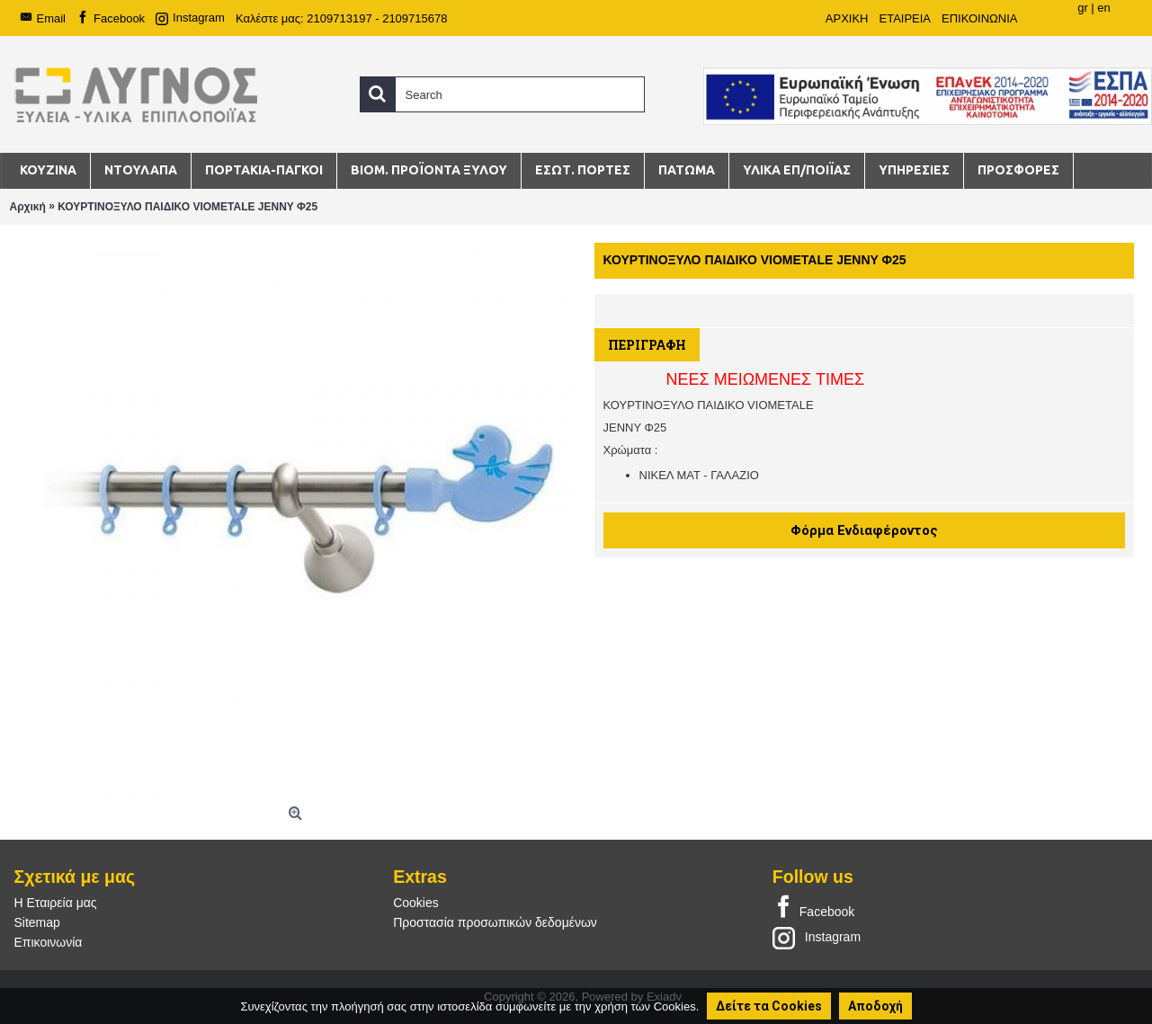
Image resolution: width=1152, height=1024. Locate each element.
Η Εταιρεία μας (55, 902)
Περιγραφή (647, 344)
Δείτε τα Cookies (769, 1006)
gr (1082, 7)
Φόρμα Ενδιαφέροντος (864, 530)
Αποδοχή (875, 1006)
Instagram (816, 937)
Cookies (416, 902)
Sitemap (37, 922)
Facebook (813, 908)
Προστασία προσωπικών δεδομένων (495, 922)
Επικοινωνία (48, 942)
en (1103, 7)
